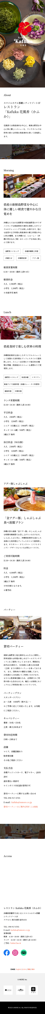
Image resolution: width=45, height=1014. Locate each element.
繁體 (29, 969)
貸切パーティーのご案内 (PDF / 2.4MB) (21, 806)
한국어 (24, 969)
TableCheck (15, 943)
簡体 (33, 969)
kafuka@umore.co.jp (22, 802)
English (18, 969)
